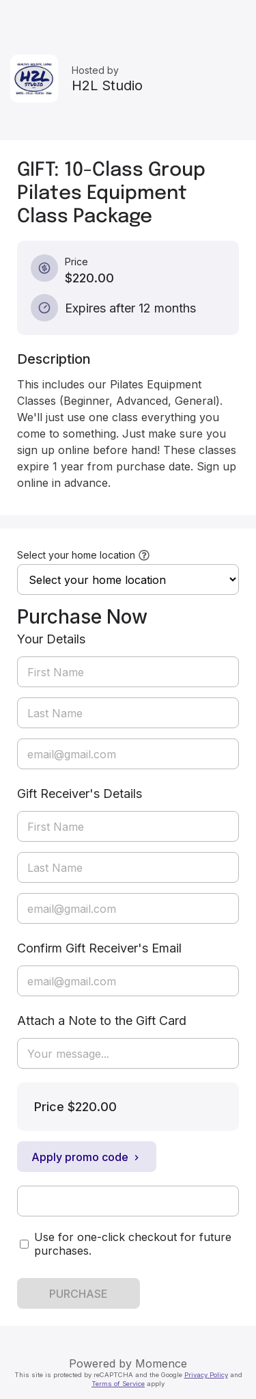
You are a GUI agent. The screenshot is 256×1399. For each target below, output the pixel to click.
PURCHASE (78, 1294)
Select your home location (76, 555)
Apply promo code (86, 1157)
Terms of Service (118, 1383)
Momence (161, 1363)
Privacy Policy (206, 1374)
